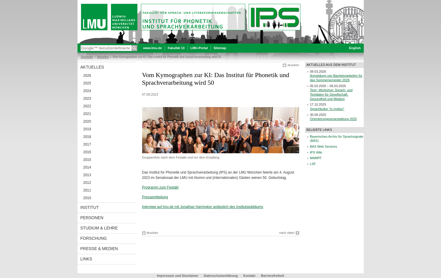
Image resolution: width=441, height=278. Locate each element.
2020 (87, 121)
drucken (293, 65)
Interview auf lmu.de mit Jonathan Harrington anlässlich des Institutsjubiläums (202, 207)
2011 (87, 190)
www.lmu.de (152, 48)
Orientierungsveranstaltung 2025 (333, 119)
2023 (87, 98)
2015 (87, 160)
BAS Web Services (323, 146)
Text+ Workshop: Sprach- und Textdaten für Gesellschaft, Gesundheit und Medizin (331, 94)
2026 (87, 76)
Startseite (87, 57)
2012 (87, 183)
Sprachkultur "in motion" (327, 109)
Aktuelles (103, 57)
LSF (313, 164)
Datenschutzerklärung (221, 275)
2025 (87, 83)
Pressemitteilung (155, 197)
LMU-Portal (199, 48)
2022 (87, 106)
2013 (87, 175)
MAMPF (316, 158)
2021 (87, 114)
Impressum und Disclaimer (177, 275)
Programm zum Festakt (160, 187)
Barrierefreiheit (272, 275)
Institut (89, 207)
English (355, 48)
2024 (87, 91)
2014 (87, 167)
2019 (87, 129)
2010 (87, 198)
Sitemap (219, 48)
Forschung (93, 238)
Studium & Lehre (99, 228)
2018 (87, 137)
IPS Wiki (316, 152)
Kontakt (249, 275)
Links (86, 259)
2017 (87, 144)
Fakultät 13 (176, 48)
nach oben (286, 232)
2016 (87, 152)
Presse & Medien (99, 248)
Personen (92, 217)
